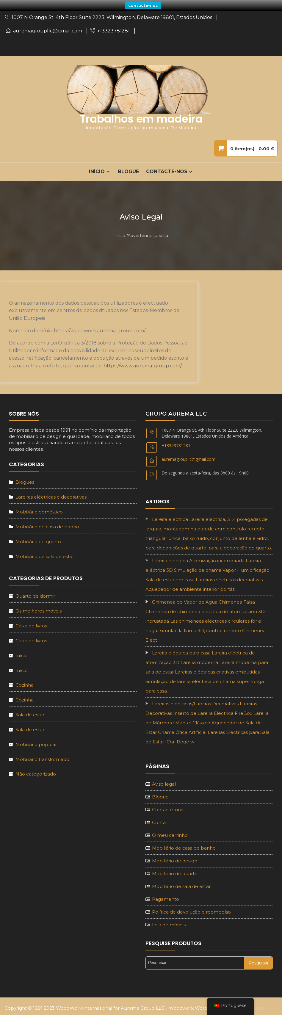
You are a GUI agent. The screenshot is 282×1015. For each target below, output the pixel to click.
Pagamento (165, 897)
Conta (159, 821)
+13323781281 (113, 29)
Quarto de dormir (35, 595)
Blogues (24, 481)
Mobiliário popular (36, 743)
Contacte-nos (166, 170)
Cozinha (24, 684)
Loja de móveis (169, 923)
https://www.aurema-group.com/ (143, 364)
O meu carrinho (170, 834)
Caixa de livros (31, 624)
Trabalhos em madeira (141, 117)
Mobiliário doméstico (39, 510)
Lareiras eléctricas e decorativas (51, 496)
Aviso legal (164, 782)
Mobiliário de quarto (38, 540)
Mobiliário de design (174, 859)
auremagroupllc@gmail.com (47, 29)
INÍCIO (97, 170)
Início (119, 234)
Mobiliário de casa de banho (47, 525)
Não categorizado (35, 773)
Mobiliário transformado (42, 758)
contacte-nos (143, 5)
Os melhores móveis (38, 610)
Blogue (128, 170)
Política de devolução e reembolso (191, 910)
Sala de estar (29, 713)
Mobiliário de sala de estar (44, 555)
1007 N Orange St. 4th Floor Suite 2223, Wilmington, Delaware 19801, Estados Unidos (112, 16)
